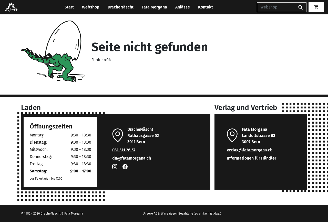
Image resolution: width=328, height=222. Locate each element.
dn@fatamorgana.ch (131, 158)
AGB (156, 213)
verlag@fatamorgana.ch (249, 149)
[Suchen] (276, 7)
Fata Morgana (154, 7)
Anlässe (182, 7)
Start (69, 7)
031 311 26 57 (123, 149)
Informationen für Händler (251, 158)
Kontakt (205, 7)
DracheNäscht (121, 7)
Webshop (90, 7)
